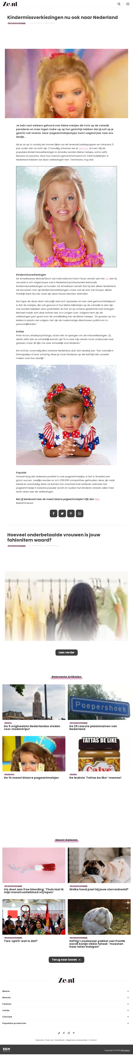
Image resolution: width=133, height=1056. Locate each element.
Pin (71, 513)
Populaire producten (14, 1023)
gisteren (84, 148)
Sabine (52, 23)
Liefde (5, 1010)
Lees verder (67, 652)
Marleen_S (54, 546)
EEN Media (125, 1050)
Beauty (6, 997)
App (79, 513)
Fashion (6, 1003)
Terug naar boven (64, 960)
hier (97, 499)
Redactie (40, 1040)
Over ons (49, 1040)
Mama (6, 991)
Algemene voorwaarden (77, 1040)
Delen (53, 513)
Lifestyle (7, 1016)
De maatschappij (16, 23)
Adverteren (60, 1040)
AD (107, 278)
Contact (93, 1040)
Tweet (62, 513)
